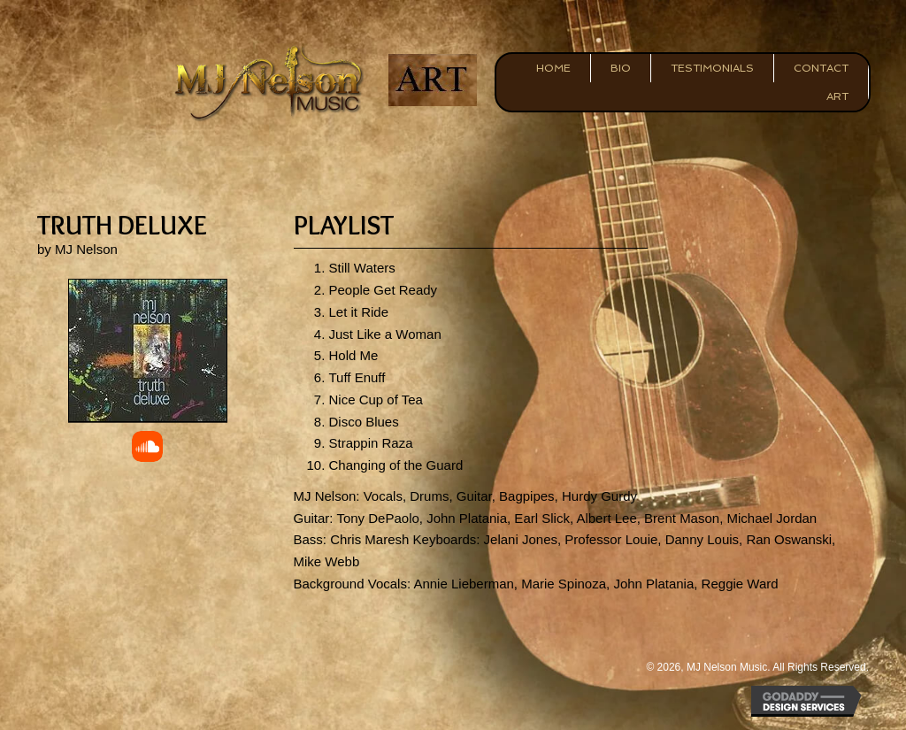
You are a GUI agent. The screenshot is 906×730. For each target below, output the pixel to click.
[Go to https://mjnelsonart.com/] (432, 80)
